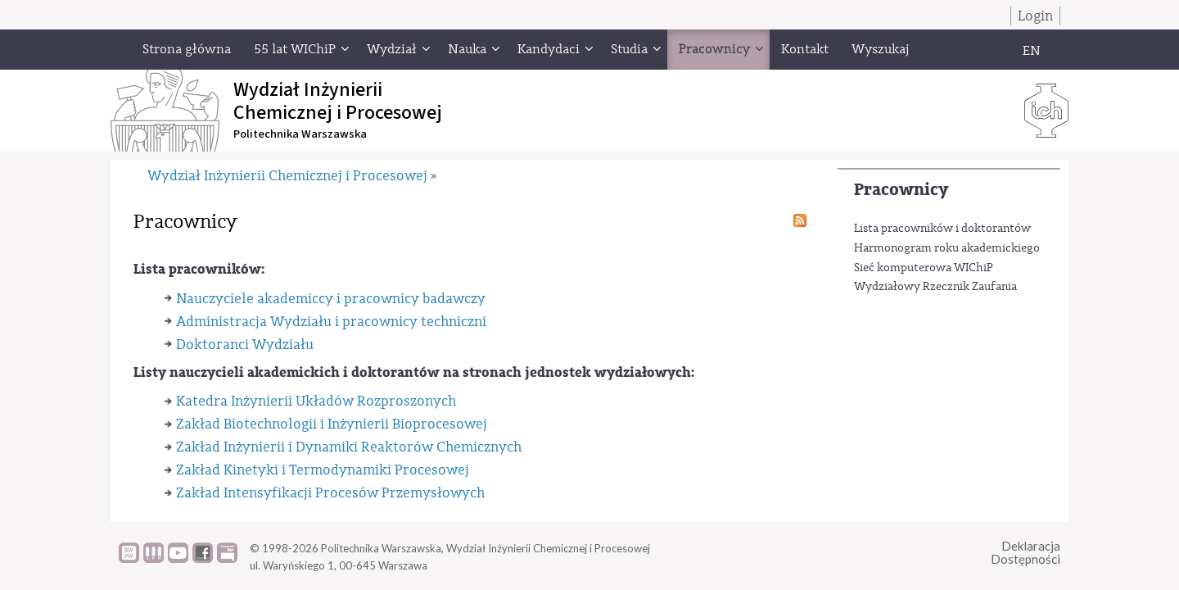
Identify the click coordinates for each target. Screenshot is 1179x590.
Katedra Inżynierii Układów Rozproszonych (316, 401)
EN (1032, 51)
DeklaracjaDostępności (1025, 552)
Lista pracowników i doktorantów (942, 228)
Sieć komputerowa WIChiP (923, 268)
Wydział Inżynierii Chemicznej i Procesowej (287, 175)
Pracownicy (901, 190)
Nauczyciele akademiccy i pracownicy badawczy (331, 298)
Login (1035, 16)
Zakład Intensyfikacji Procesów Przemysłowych (330, 493)
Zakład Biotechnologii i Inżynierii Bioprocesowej (331, 424)
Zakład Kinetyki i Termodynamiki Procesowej (322, 470)
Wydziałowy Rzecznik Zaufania (935, 286)
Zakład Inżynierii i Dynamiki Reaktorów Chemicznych (349, 447)
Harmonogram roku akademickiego (947, 248)
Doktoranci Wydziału (245, 344)
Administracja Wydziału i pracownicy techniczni (331, 321)
